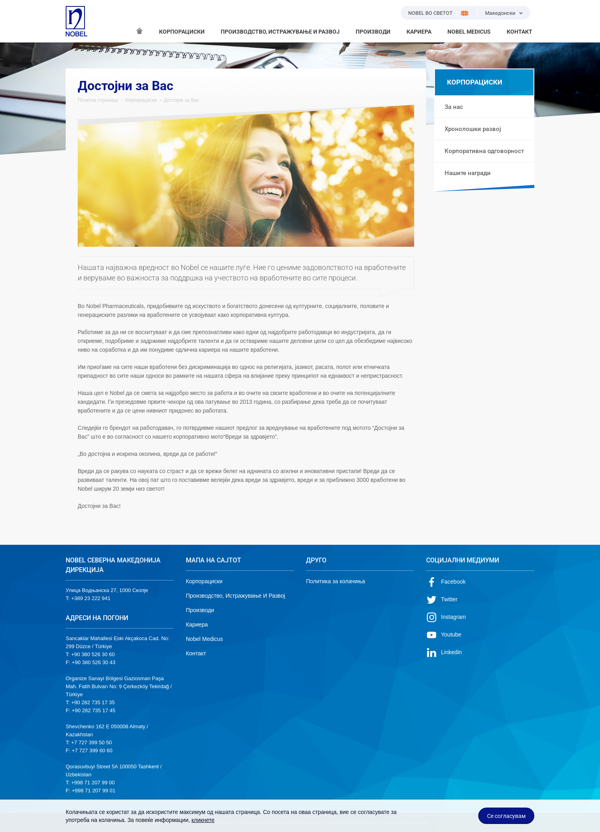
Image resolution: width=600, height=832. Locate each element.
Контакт (196, 653)
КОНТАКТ (519, 31)
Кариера (197, 624)
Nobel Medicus (204, 639)
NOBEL (76, 21)
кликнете (203, 820)
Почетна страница (98, 100)
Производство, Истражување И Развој (235, 595)
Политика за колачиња (335, 581)
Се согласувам (506, 816)
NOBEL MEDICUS (469, 31)
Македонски (500, 13)
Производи (200, 610)
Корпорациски (141, 100)
